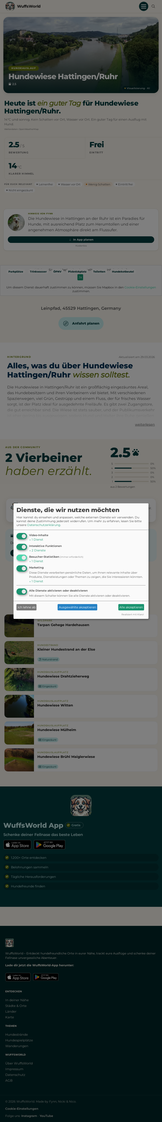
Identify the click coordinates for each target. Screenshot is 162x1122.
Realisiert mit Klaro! (133, 614)
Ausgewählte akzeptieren (77, 607)
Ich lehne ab (26, 607)
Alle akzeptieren (131, 607)
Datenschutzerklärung (43, 525)
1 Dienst (36, 539)
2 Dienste (37, 550)
